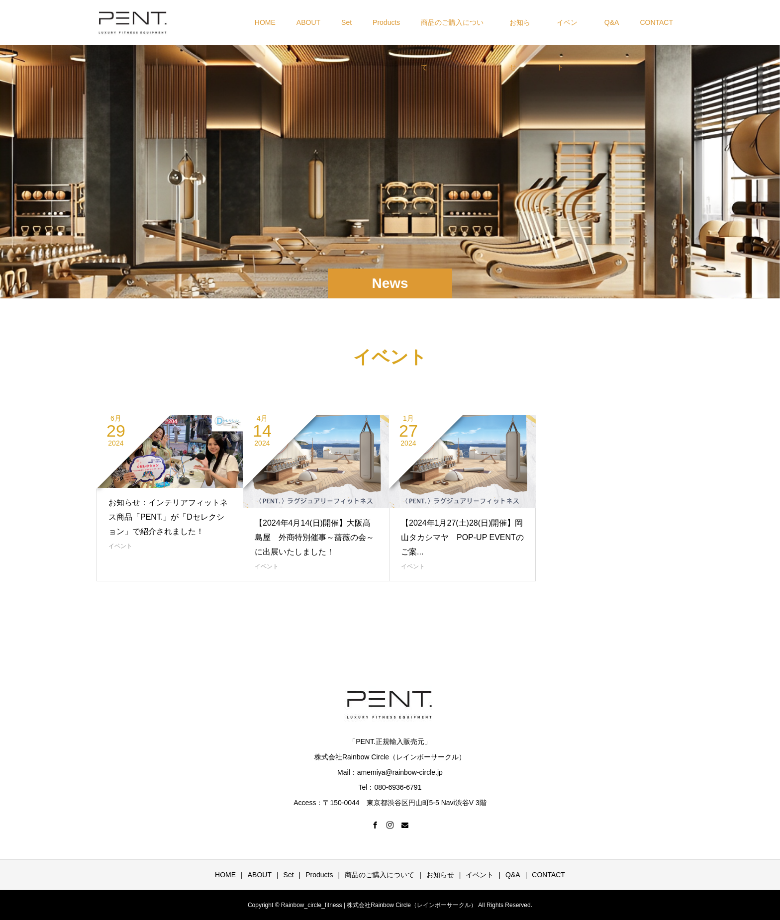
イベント (567, 31)
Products (386, 22)
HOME (265, 22)
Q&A (611, 22)
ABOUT (308, 22)
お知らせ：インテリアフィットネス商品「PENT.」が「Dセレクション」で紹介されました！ (168, 517)
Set (346, 22)
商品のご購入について (452, 31)
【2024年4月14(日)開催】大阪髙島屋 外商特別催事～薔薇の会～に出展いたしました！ (314, 537)
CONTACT (656, 22)
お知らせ (519, 31)
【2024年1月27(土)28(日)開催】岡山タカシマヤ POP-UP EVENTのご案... (462, 537)
